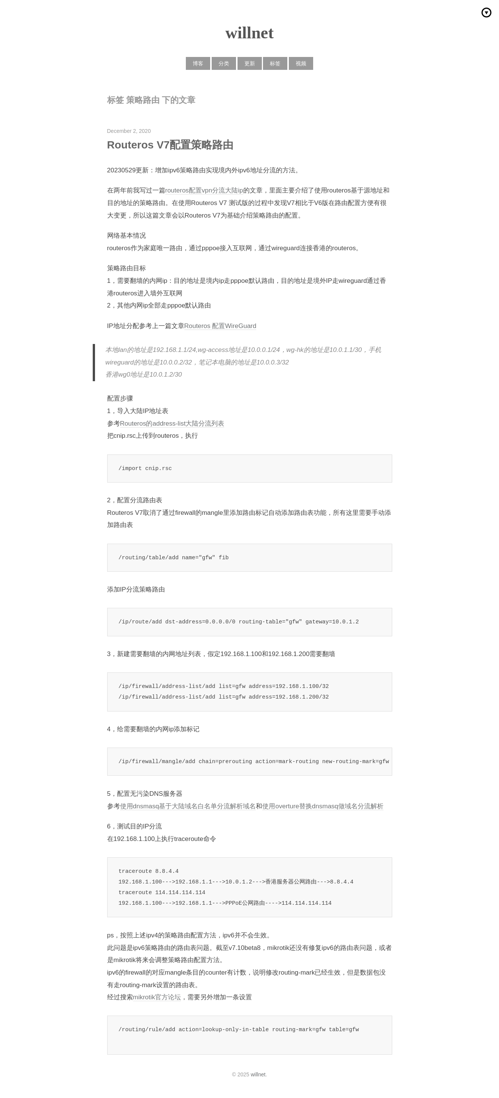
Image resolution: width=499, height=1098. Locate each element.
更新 (249, 63)
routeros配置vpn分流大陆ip (204, 190)
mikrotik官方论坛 (157, 997)
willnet (249, 33)
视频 (301, 63)
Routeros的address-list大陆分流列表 (172, 423)
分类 (224, 63)
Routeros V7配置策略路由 (170, 145)
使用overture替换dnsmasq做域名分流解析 (322, 806)
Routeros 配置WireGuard (220, 326)
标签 (275, 63)
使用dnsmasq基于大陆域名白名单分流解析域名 (188, 806)
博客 (198, 63)
